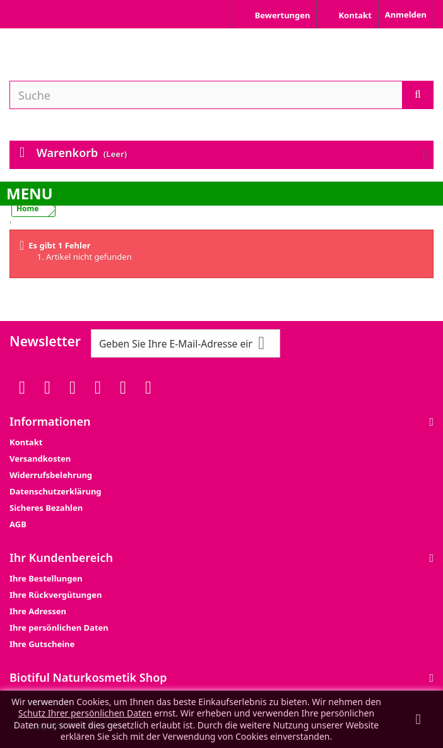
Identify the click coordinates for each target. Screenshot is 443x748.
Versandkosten (40, 458)
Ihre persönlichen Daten (59, 627)
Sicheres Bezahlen (46, 507)
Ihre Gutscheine (41, 644)
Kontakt (25, 442)
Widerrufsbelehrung (50, 475)
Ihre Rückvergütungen (55, 594)
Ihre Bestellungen (46, 578)
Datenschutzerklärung (55, 491)
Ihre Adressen (37, 611)
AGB (18, 524)
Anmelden (406, 14)
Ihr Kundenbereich (61, 557)
